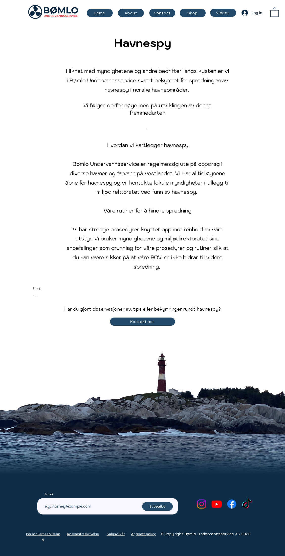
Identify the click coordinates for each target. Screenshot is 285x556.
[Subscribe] (157, 506)
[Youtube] (217, 504)
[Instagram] (202, 504)
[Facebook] (232, 504)
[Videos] (223, 13)
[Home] (100, 13)
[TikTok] (247, 504)
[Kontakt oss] (142, 322)
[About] (131, 13)
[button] (274, 12)
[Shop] (193, 13)
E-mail (49, 494)
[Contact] (162, 13)
